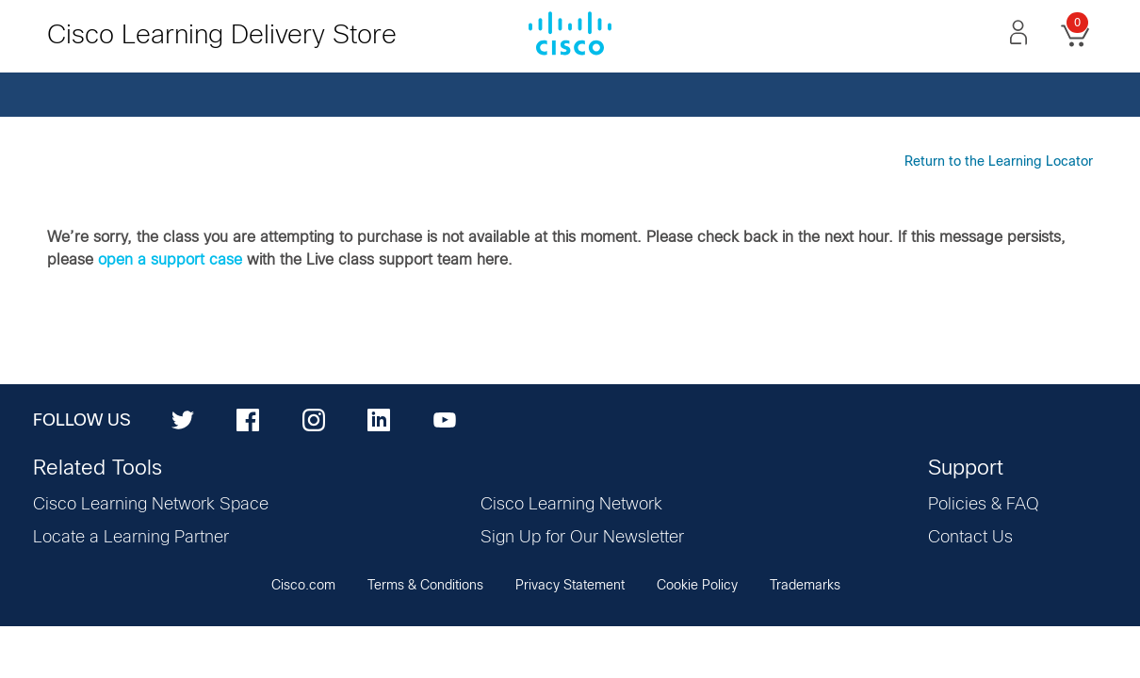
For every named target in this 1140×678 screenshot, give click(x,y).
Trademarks (805, 585)
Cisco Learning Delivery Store (222, 36)
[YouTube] (445, 419)
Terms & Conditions (425, 585)
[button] (1018, 32)
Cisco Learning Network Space (151, 504)
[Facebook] (248, 419)
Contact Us (970, 537)
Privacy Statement (570, 585)
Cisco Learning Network (571, 504)
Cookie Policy (697, 585)
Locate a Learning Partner (131, 537)
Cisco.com (303, 585)
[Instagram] (314, 419)
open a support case (170, 259)
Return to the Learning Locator (998, 162)
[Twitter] (183, 419)
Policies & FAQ (983, 504)
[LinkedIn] (379, 419)
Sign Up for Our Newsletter (582, 537)
